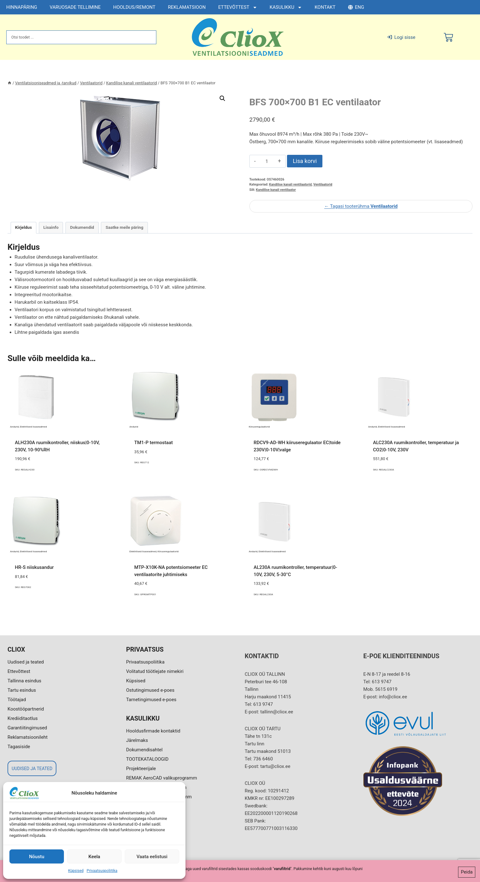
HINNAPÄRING (21, 7)
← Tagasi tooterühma (361, 206)
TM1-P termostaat (153, 442)
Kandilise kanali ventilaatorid (290, 184)
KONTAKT (325, 7)
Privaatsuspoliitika (102, 871)
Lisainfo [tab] (51, 227)
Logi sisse (401, 37)
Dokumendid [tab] (82, 227)
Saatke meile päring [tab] (124, 227)
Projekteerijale (141, 768)
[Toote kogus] (266, 161)
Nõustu (36, 856)
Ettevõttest (19, 671)
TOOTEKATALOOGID (147, 759)
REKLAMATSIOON (187, 7)
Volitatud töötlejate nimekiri (155, 671)
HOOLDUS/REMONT (134, 7)
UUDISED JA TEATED (32, 768)
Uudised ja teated (26, 662)
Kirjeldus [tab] (23, 227)
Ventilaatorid (322, 184)
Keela (94, 856)
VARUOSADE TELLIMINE (75, 7)
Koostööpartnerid (26, 709)
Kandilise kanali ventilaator (276, 190)
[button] (222, 98)
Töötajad (17, 699)
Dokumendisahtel (144, 750)
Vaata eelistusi (152, 856)
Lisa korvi (304, 161)
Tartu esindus (22, 690)
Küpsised (75, 871)
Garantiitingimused (27, 728)
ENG (356, 7)
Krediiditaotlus (23, 718)
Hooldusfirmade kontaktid (153, 731)
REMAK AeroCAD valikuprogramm (161, 778)
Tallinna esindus (24, 681)
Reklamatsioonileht (28, 737)
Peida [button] (467, 873)
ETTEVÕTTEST (237, 7)
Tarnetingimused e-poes (151, 699)
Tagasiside (19, 746)
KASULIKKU (286, 7)
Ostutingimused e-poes (150, 690)
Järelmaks (137, 740)
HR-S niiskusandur (34, 567)
